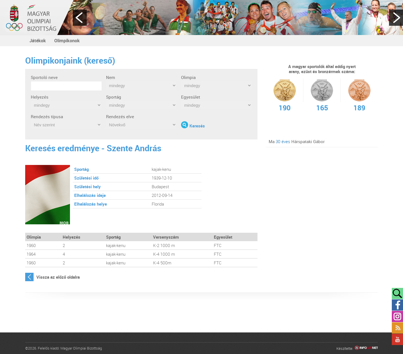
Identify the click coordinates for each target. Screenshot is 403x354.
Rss (397, 328)
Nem (110, 77)
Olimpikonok (67, 41)
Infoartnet (366, 348)
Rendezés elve (120, 116)
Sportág (113, 97)
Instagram (397, 316)
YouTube (397, 339)
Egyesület (190, 97)
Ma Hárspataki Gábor (297, 141)
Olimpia (188, 77)
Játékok (37, 41)
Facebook (397, 305)
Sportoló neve (44, 77)
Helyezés (39, 97)
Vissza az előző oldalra (58, 277)
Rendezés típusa (47, 116)
